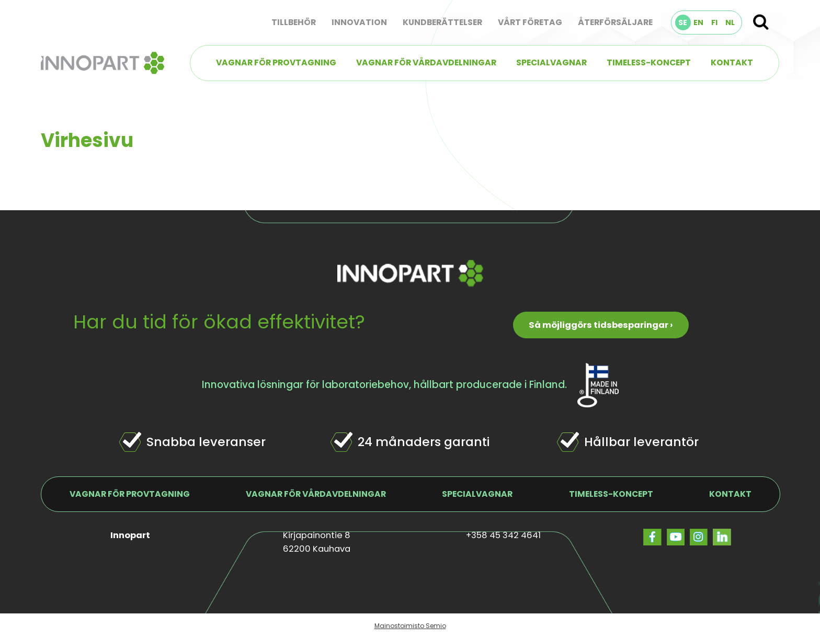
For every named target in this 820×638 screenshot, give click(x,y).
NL (730, 22)
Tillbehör (293, 22)
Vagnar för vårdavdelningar (426, 62)
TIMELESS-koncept (649, 62)
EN (698, 22)
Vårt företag (530, 22)
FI (714, 22)
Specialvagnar (551, 62)
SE (682, 22)
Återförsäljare (615, 22)
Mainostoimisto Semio (410, 625)
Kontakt (732, 62)
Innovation (359, 22)
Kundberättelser (442, 22)
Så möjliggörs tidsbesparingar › (601, 325)
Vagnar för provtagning (276, 62)
